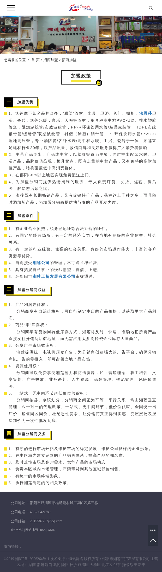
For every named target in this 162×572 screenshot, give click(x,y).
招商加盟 (50, 60)
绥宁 (133, 565)
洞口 (48, 565)
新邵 (125, 565)
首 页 (35, 60)
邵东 (117, 565)
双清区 (83, 565)
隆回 (65, 565)
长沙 (73, 565)
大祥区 (95, 565)
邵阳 (40, 565)
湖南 (32, 565)
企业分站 (17, 530)
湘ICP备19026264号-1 (32, 559)
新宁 (141, 565)
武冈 (57, 565)
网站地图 (31, 530)
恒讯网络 (76, 559)
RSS (43, 530)
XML (51, 530)
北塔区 (106, 565)
